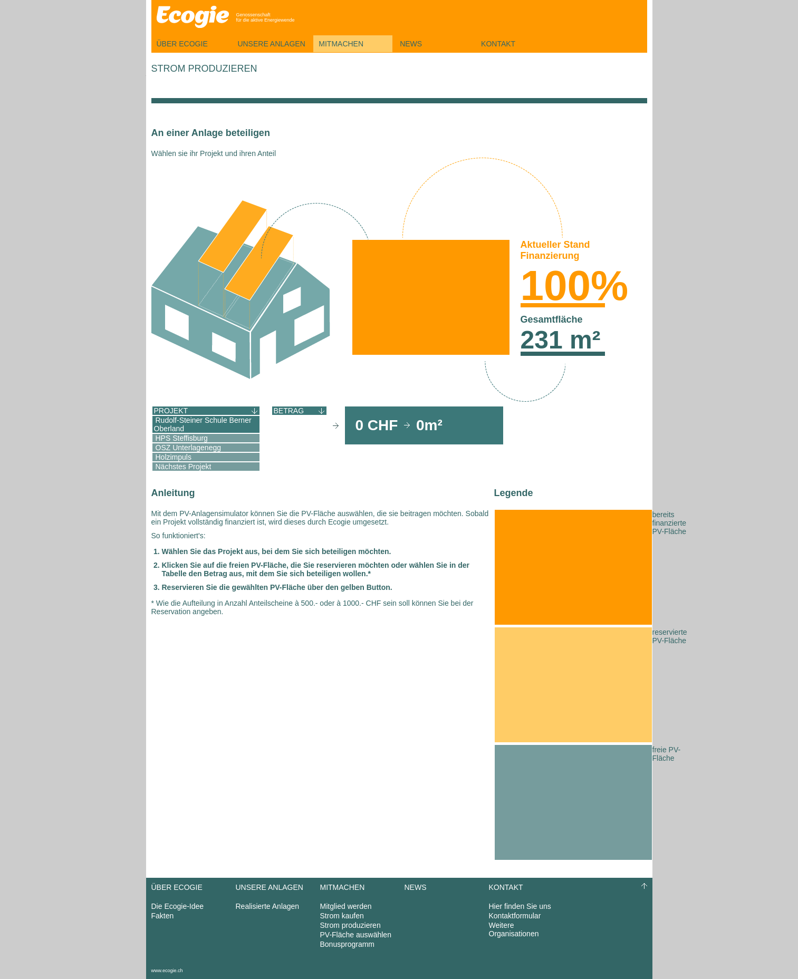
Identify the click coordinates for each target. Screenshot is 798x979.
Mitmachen (341, 44)
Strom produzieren (350, 925)
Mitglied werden (346, 906)
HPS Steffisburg (182, 438)
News (411, 44)
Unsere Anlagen (271, 44)
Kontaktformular (515, 916)
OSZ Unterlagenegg (189, 447)
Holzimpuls (173, 457)
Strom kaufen (342, 916)
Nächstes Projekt (183, 466)
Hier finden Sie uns (520, 906)
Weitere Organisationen (514, 929)
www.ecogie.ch (167, 970)
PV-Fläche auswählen (355, 934)
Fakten (162, 916)
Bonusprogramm (347, 944)
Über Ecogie (182, 44)
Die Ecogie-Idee (177, 906)
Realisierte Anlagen (268, 906)
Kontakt (498, 44)
